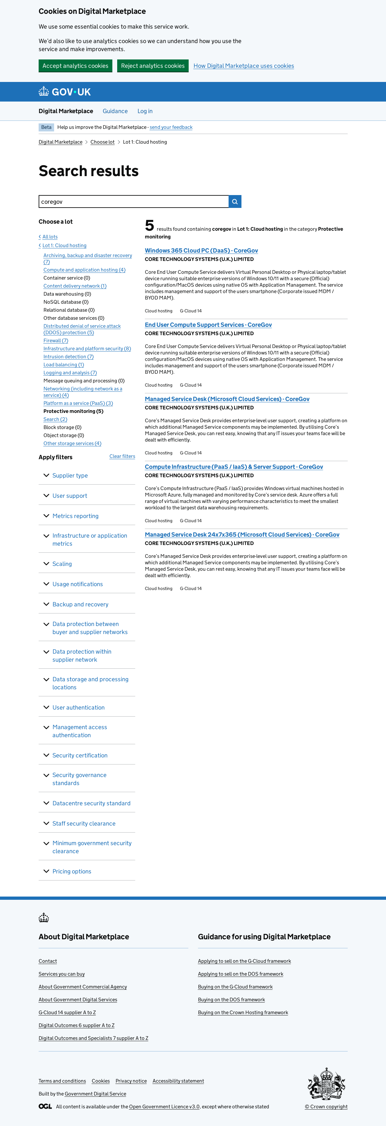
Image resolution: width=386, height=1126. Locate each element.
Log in (145, 111)
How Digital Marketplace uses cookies (243, 66)
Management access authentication (79, 731)
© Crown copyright (326, 1107)
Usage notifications (77, 584)
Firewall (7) (55, 340)
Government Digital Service (95, 1094)
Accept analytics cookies (75, 65)
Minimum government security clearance (92, 847)
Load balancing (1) (63, 365)
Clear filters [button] (122, 456)
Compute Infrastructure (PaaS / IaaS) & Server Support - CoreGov (234, 466)
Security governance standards (79, 779)
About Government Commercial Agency (83, 987)
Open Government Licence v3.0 (164, 1107)
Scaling (62, 563)
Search (235, 201)
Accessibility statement (178, 1081)
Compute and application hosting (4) (84, 270)
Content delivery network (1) (75, 286)
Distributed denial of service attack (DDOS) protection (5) (82, 329)
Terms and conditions (62, 1081)
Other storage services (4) (72, 443)
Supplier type (70, 475)
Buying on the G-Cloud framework (235, 987)
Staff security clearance (84, 823)
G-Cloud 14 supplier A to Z (67, 1012)
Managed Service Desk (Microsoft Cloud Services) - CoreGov (227, 399)
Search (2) (55, 419)
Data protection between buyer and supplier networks (90, 628)
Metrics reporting (75, 516)
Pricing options (71, 871)
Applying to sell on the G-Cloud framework (244, 961)
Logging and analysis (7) (70, 373)
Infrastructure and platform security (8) (87, 348)
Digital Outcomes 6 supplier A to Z (77, 1025)
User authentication (78, 707)
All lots (50, 237)
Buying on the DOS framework (231, 999)
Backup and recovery (80, 604)
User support (69, 495)
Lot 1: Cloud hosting (64, 245)
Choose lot (102, 142)
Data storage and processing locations (90, 683)
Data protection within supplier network (81, 655)
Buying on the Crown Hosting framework (243, 1012)
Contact (48, 961)
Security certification (80, 755)
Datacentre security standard (91, 803)
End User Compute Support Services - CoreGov (208, 324)
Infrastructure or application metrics (89, 539)
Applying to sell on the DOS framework (240, 974)
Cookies (101, 1081)
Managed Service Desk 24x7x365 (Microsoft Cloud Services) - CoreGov (242, 534)
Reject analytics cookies (153, 65)
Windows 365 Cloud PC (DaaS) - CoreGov (201, 250)
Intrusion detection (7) (68, 356)
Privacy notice (131, 1081)
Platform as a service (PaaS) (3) (78, 403)
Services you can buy (62, 974)
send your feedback (171, 127)
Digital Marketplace (66, 111)
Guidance (115, 111)
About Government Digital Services (78, 999)
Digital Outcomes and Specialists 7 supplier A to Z (93, 1038)
